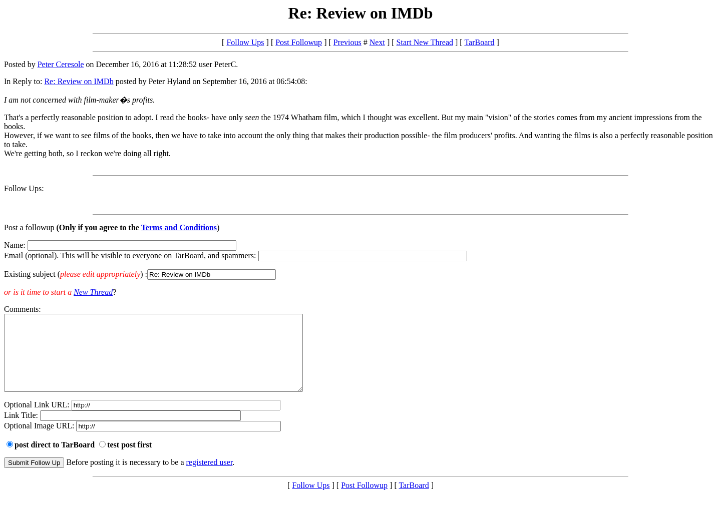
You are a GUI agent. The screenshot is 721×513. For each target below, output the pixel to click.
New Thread (93, 292)
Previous (347, 42)
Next (377, 42)
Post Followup (298, 42)
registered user (209, 477)
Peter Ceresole (61, 64)
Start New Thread (425, 42)
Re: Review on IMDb (78, 81)
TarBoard (479, 42)
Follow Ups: (24, 188)
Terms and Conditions (179, 227)
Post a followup (29, 227)
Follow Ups (245, 42)
